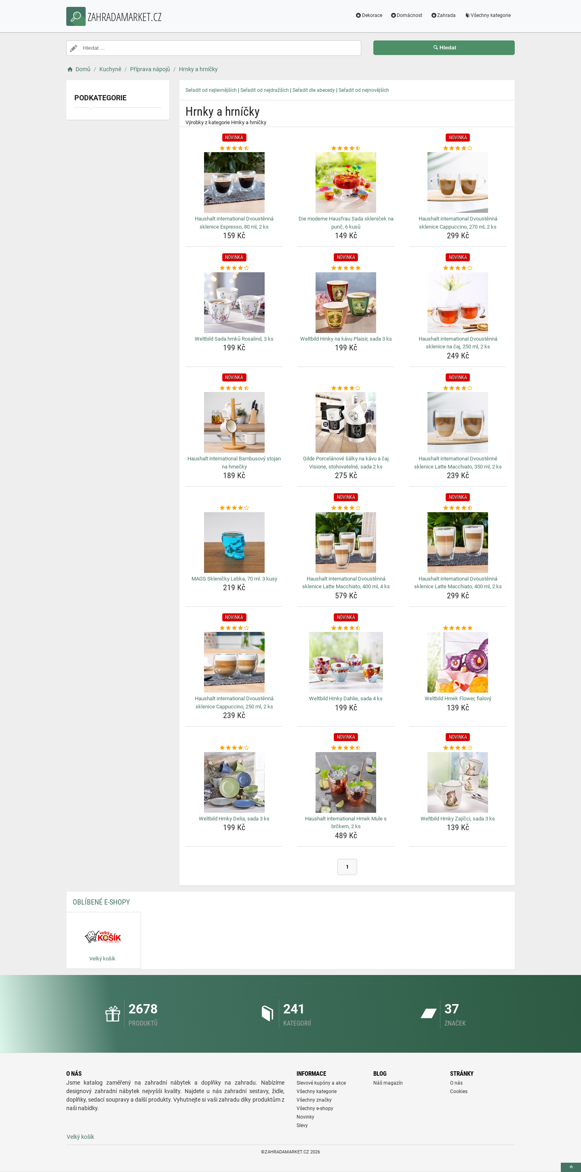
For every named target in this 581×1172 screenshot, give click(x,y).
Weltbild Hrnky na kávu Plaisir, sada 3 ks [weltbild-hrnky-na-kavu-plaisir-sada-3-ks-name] (346, 339)
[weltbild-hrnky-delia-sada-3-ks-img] (234, 782)
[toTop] (571, 1167)
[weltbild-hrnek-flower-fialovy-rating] (457, 628)
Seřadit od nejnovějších (364, 90)
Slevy (302, 1125)
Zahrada (443, 15)
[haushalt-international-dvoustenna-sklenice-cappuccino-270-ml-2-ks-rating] (457, 148)
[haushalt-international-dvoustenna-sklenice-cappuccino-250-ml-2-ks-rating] (234, 628)
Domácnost (406, 15)
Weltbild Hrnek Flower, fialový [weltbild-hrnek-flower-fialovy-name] (458, 698)
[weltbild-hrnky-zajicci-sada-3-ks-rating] (457, 748)
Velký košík (80, 1137)
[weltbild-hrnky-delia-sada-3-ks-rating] (234, 748)
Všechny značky (314, 1100)
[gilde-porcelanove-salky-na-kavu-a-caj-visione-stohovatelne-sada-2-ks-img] (346, 422)
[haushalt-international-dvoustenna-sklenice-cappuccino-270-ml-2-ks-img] (457, 182)
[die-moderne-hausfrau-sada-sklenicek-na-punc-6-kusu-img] (346, 182)
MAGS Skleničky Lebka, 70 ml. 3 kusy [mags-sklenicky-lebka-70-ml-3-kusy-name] (234, 579)
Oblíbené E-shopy (101, 902)
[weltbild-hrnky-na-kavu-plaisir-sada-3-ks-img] (346, 302)
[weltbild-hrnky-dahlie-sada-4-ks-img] (346, 662)
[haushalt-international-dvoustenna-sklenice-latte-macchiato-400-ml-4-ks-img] (346, 542)
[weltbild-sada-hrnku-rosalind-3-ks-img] (234, 302)
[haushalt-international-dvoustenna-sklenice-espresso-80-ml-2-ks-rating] (234, 148)
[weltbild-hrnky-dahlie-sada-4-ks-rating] (346, 628)
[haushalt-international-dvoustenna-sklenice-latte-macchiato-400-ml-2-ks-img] (457, 542)
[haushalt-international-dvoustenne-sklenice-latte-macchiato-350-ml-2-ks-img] (457, 422)
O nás (456, 1083)
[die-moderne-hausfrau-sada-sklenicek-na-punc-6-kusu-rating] (346, 148)
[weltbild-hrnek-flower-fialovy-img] (457, 662)
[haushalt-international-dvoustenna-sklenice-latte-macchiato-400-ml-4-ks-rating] (346, 508)
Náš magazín (388, 1083)
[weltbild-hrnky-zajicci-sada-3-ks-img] (457, 782)
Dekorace (368, 15)
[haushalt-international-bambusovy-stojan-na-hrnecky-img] (234, 422)
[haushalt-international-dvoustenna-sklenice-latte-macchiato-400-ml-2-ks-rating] (457, 508)
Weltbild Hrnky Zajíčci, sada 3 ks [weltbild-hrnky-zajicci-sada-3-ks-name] (458, 819)
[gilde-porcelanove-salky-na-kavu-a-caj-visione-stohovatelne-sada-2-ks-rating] (346, 388)
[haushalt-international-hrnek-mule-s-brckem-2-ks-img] (346, 782)
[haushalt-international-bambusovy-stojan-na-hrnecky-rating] (234, 388)
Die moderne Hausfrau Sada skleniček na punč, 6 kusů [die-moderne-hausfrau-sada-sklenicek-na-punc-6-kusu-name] (346, 223)
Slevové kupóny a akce (321, 1083)
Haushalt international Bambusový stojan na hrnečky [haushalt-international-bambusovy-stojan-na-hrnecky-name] (234, 463)
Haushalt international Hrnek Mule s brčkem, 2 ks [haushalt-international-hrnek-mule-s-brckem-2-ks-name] (346, 823)
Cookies (458, 1091)
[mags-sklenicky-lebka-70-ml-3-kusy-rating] (234, 508)
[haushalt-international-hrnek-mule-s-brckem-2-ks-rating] (346, 748)
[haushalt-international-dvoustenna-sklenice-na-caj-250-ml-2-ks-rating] (457, 268)
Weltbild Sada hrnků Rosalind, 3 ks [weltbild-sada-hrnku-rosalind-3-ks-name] (234, 339)
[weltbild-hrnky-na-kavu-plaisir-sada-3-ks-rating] (346, 268)
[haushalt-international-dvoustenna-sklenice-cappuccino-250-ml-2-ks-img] (234, 662)
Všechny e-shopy (315, 1108)
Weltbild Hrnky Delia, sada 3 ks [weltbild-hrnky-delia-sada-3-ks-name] (234, 819)
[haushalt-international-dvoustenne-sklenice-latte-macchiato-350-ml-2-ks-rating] (457, 388)
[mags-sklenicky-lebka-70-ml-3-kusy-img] (234, 542)
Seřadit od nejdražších (264, 90)
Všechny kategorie (487, 15)
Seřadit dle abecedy (314, 90)
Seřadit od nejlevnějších (211, 90)
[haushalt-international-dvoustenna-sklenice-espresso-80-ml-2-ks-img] (234, 182)
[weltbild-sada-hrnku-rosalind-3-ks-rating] (234, 268)
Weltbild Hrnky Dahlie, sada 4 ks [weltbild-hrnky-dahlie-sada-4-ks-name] (346, 698)
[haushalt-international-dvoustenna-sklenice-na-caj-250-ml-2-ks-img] (457, 302)
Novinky (305, 1117)
